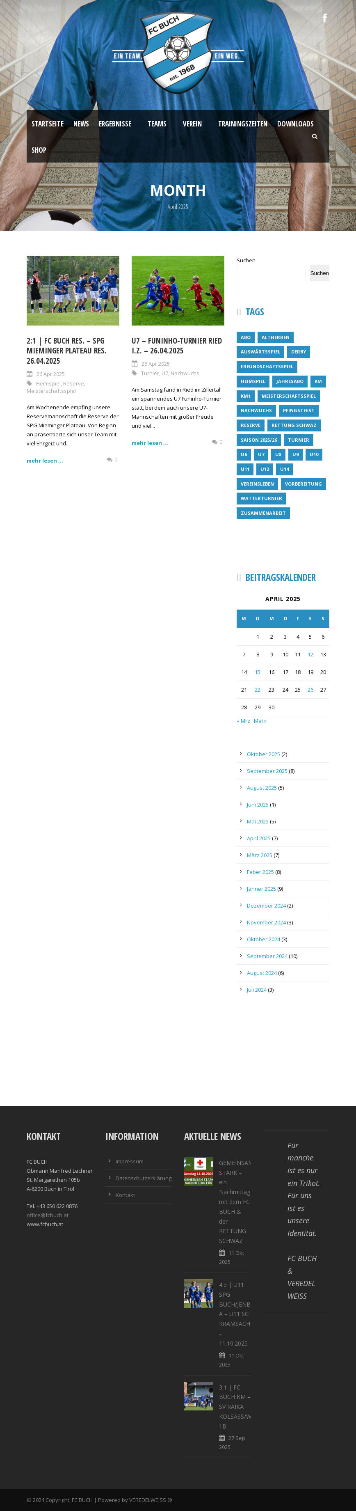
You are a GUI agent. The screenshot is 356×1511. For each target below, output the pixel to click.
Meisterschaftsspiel (51, 390)
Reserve (73, 383)
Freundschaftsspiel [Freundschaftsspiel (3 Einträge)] (267, 366)
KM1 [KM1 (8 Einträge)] (246, 396)
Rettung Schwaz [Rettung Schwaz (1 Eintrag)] (294, 425)
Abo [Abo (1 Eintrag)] (246, 337)
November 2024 (266, 922)
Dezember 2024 (266, 905)
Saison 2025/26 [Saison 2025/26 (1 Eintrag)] (259, 440)
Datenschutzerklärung (143, 1178)
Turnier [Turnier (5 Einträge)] (298, 440)
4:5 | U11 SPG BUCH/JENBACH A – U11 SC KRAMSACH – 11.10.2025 (240, 1314)
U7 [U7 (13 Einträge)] (261, 454)
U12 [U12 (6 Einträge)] (264, 469)
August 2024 (262, 973)
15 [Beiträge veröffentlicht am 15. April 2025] (257, 672)
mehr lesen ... (45, 460)
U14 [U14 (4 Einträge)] (284, 469)
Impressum (130, 1161)
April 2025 (259, 838)
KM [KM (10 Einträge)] (318, 381)
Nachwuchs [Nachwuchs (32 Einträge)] (256, 410)
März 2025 (259, 855)
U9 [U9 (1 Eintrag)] (295, 454)
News (81, 123)
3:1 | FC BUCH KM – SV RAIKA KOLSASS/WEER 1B (240, 1406)
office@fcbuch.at (47, 1215)
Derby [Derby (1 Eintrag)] (298, 352)
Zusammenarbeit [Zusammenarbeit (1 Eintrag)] (263, 513)
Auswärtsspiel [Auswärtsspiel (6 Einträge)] (260, 352)
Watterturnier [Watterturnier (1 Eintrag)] (261, 498)
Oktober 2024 (263, 939)
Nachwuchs (185, 373)
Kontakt (125, 1195)
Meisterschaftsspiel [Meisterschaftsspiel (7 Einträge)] (289, 396)
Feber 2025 (260, 872)
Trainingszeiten (242, 123)
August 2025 (262, 787)
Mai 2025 (258, 821)
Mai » (260, 721)
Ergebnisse (115, 123)
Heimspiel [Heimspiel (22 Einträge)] (253, 381)
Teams (157, 123)
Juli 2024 (257, 989)
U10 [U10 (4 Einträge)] (314, 454)
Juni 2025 (258, 804)
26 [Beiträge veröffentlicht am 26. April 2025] (310, 689)
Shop (39, 150)
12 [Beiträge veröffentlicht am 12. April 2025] (310, 654)
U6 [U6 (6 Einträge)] (244, 454)
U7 (165, 373)
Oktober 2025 (263, 754)
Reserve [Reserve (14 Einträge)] (250, 425)
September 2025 (267, 771)
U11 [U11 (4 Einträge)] (245, 469)
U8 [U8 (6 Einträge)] (278, 454)
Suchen (246, 260)
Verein (192, 123)
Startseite (48, 123)
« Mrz (243, 721)
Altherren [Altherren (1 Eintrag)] (276, 337)
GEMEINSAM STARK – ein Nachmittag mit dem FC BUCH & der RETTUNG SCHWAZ (236, 1202)
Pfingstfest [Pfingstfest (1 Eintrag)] (299, 410)
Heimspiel (48, 383)
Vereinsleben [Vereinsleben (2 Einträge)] (257, 484)
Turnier (150, 373)
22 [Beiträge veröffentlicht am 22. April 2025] (257, 689)
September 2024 (267, 956)
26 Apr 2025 (51, 374)
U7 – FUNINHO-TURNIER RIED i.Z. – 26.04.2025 (177, 345)
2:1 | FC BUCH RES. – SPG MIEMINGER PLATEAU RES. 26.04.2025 (67, 350)
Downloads (295, 123)
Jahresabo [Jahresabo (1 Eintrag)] (290, 381)
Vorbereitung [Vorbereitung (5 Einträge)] (303, 484)
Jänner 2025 (261, 888)
